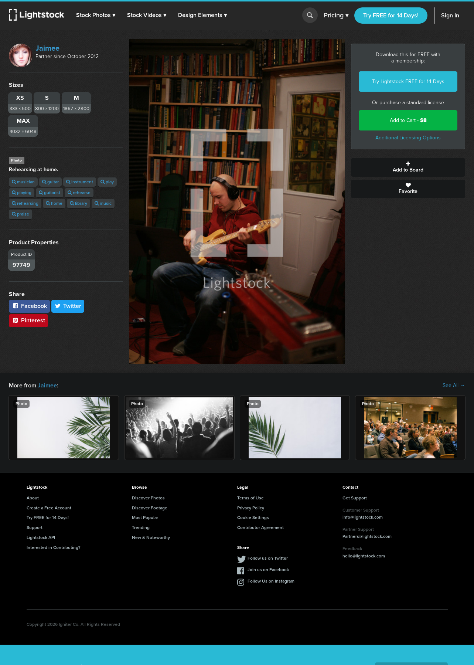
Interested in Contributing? (54, 547)
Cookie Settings (253, 517)
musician (23, 182)
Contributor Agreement (260, 527)
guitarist (49, 192)
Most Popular (145, 517)
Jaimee (47, 48)
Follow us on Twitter (268, 558)
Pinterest (28, 320)
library (78, 203)
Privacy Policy (250, 508)
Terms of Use (250, 498)
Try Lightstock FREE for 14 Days (408, 81)
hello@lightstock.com (363, 556)
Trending (141, 527)
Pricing (336, 15)
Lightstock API (41, 537)
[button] (95, 15)
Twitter (68, 306)
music (103, 203)
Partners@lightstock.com (367, 536)
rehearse (79, 192)
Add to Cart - (408, 120)
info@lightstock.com (362, 517)
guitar (50, 182)
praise (20, 214)
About (33, 498)
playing (21, 192)
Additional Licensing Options (408, 138)
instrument (79, 182)
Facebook (29, 306)
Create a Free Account (49, 508)
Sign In (450, 15)
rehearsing (25, 203)
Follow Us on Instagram (271, 581)
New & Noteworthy (151, 537)
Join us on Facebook (268, 569)
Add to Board (408, 167)
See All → (454, 385)
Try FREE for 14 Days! (391, 15)
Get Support (354, 498)
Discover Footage (149, 508)
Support (34, 527)
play (107, 182)
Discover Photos (148, 498)
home (54, 203)
